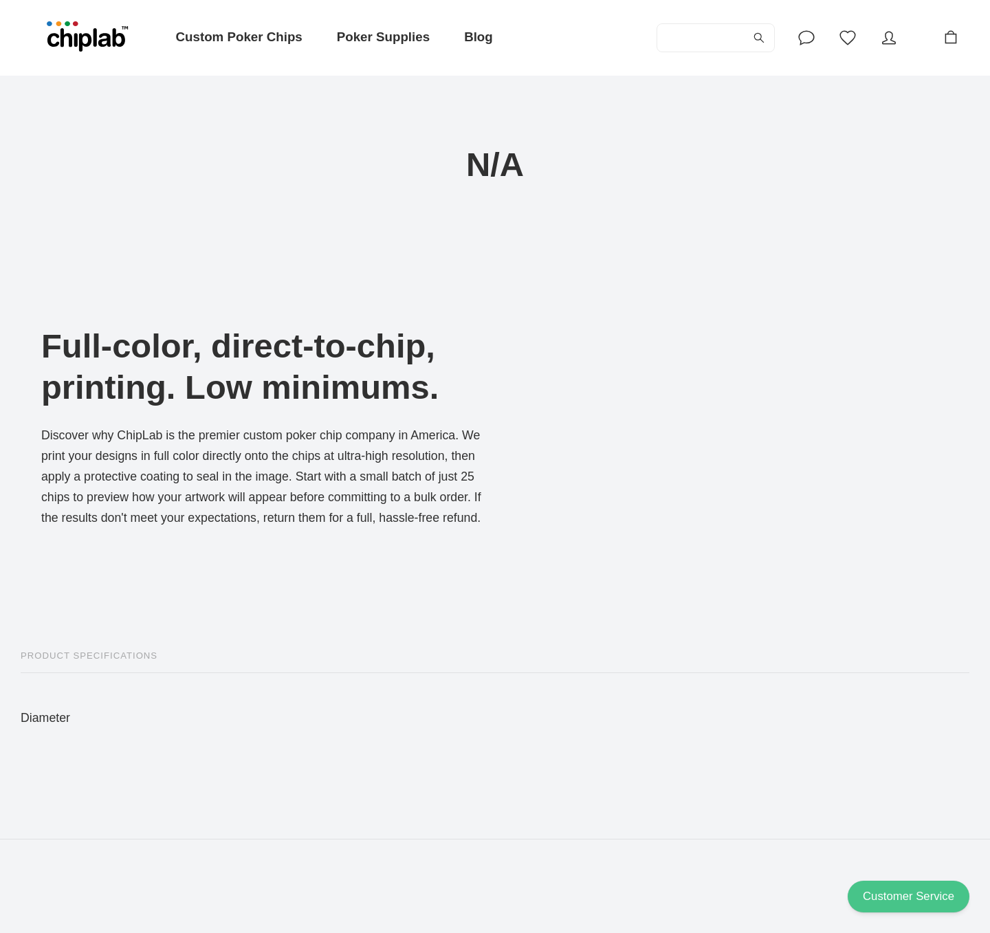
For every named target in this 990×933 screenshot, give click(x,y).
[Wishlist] (847, 37)
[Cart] (950, 37)
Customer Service (908, 896)
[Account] (806, 37)
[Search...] (716, 37)
